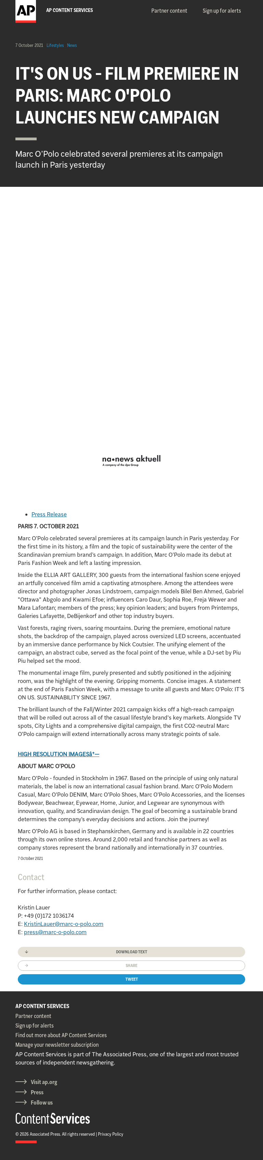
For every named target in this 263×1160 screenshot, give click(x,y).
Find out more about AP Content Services (61, 1035)
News (72, 45)
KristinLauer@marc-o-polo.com (63, 924)
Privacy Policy (110, 1134)
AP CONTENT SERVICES (42, 1006)
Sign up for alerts (222, 10)
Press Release (49, 514)
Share (131, 965)
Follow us (42, 1102)
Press (37, 1092)
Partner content (169, 10)
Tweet (131, 979)
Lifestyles (55, 45)
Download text (131, 952)
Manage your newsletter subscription (57, 1044)
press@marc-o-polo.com (55, 932)
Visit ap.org (44, 1082)
